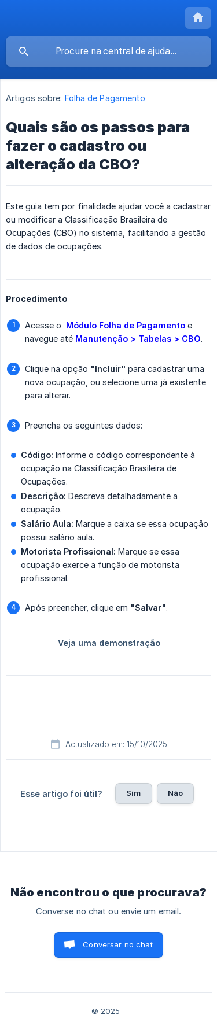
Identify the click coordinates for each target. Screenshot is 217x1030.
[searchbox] (108, 51)
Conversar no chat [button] (118, 944)
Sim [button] (133, 793)
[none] (198, 18)
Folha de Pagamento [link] (105, 98)
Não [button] (175, 793)
